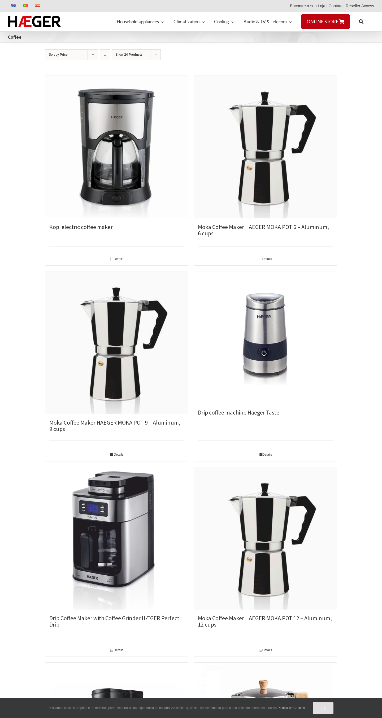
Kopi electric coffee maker (81, 227)
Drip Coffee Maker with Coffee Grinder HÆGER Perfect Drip (114, 621)
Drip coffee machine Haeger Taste (238, 412)
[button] (361, 21)
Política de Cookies (291, 708)
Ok (323, 708)
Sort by (58, 54)
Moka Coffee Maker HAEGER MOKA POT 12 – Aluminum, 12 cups (265, 621)
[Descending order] (105, 54)
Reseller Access (360, 5)
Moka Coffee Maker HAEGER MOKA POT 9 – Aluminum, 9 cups (114, 426)
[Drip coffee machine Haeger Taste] (265, 337)
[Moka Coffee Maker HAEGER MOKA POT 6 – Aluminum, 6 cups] (265, 147)
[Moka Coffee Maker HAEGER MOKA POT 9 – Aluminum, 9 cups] (116, 342)
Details (119, 259)
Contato (336, 5)
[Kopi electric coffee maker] (116, 147)
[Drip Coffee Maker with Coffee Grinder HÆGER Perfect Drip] (116, 538)
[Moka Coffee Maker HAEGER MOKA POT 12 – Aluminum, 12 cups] (265, 538)
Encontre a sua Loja (307, 5)
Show (128, 54)
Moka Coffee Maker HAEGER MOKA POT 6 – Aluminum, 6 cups (263, 230)
